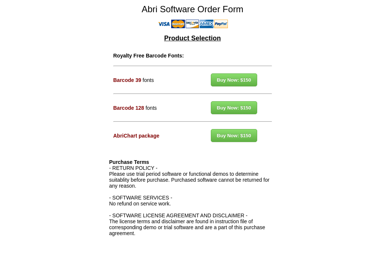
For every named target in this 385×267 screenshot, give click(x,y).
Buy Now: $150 (234, 80)
